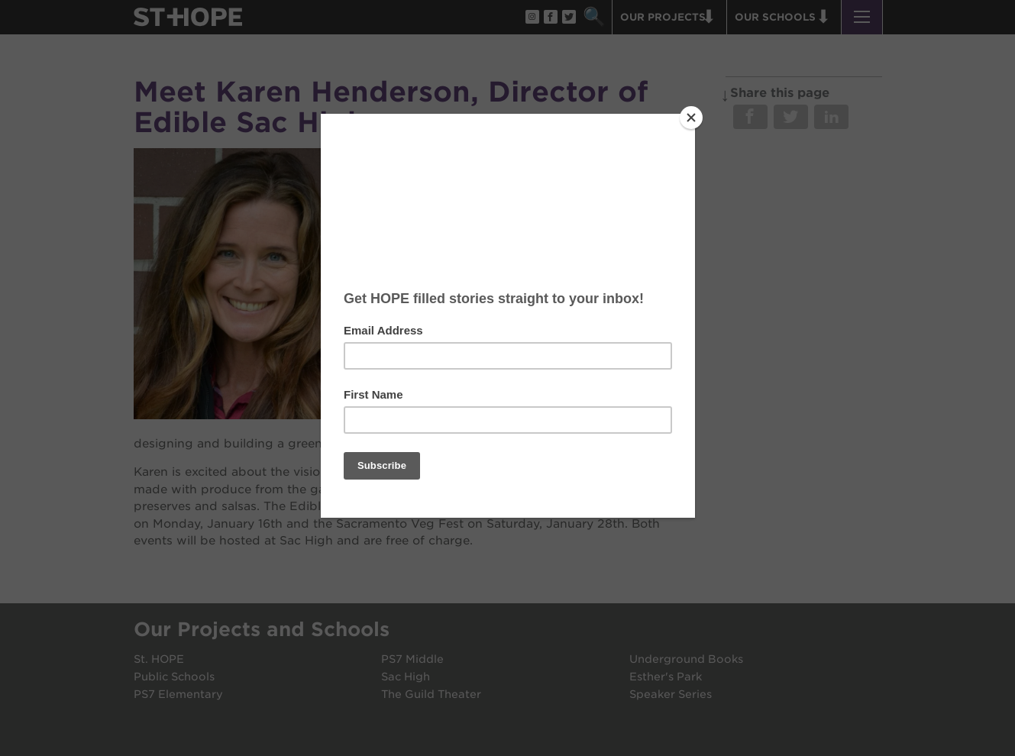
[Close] (691, 117)
